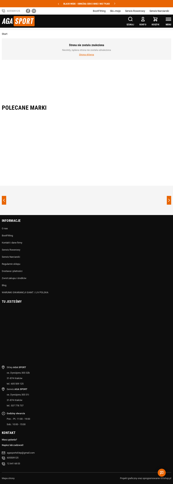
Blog (4, 285)
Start (4, 33)
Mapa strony (8, 478)
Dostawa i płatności (12, 271)
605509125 (13, 10)
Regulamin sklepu (11, 264)
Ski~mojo (115, 10)
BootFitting (99, 10)
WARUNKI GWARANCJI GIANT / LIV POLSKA (25, 292)
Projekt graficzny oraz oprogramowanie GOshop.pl (145, 478)
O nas (5, 228)
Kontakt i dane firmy (12, 242)
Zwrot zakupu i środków (14, 278)
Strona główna (86, 54)
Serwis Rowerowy (135, 10)
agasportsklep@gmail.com (21, 452)
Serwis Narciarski (159, 10)
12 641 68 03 (13, 463)
